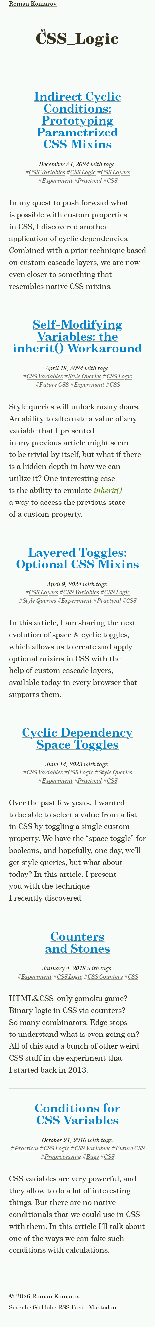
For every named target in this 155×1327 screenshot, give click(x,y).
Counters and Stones (77, 943)
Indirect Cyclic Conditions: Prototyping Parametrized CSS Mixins (77, 121)
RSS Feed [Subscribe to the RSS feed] (71, 1308)
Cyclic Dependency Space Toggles (77, 739)
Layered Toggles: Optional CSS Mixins (77, 559)
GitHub (43, 1308)
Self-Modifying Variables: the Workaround (77, 337)
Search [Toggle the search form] (18, 1308)
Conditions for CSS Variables (77, 1115)
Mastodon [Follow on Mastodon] (102, 1308)
